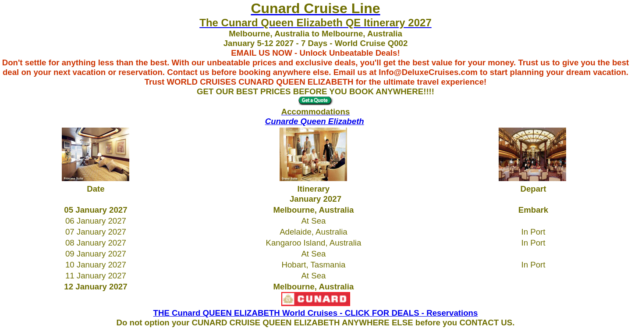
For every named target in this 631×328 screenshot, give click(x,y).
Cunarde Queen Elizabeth (314, 121)
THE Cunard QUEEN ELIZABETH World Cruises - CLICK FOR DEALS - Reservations (315, 312)
